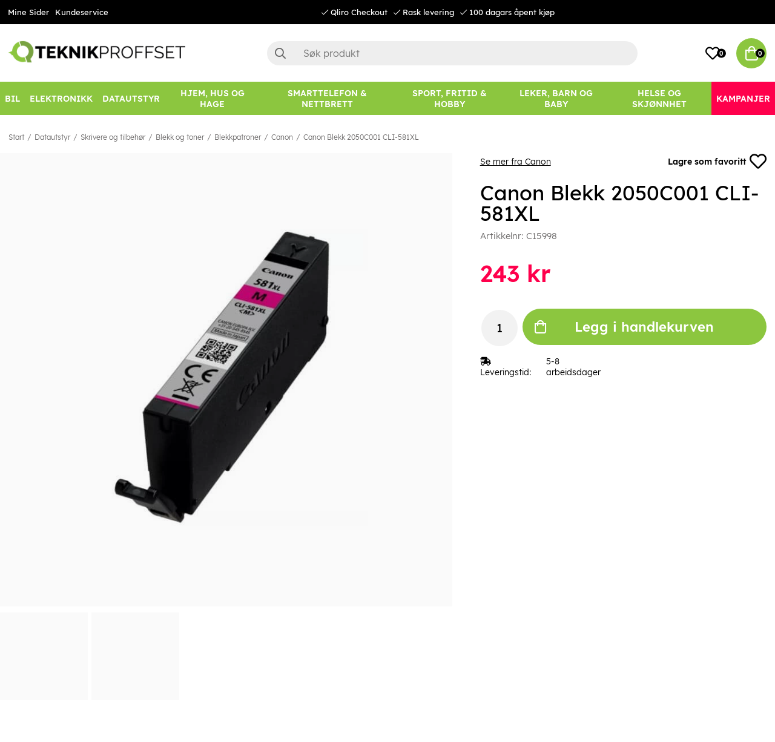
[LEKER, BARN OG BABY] (556, 98)
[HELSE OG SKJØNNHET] (659, 98)
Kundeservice (81, 12)
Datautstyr (52, 137)
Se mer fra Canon (515, 161)
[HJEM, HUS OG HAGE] (212, 98)
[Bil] (12, 98)
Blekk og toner (180, 137)
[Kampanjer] (743, 98)
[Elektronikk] (61, 98)
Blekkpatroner (237, 137)
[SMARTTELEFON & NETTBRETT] (327, 98)
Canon (282, 137)
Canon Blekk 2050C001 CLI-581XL (361, 137)
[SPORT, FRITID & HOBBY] (449, 98)
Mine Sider (28, 12)
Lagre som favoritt (717, 161)
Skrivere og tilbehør (113, 137)
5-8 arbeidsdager (573, 367)
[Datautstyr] (131, 98)
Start (16, 137)
